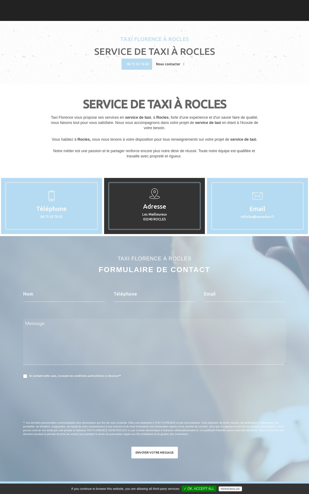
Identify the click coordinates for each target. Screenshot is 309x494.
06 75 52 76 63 (138, 64)
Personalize (230, 488)
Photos (223, 10)
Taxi (210, 10)
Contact (240, 10)
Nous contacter (170, 64)
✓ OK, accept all (199, 488)
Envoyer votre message (155, 452)
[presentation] (67, 409)
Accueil (196, 10)
